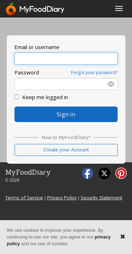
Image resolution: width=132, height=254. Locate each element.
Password (26, 72)
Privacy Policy (62, 197)
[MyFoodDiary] (35, 9)
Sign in (66, 114)
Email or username (36, 46)
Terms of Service (24, 197)
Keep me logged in (41, 97)
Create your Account (66, 149)
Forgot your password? (94, 72)
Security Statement (101, 197)
